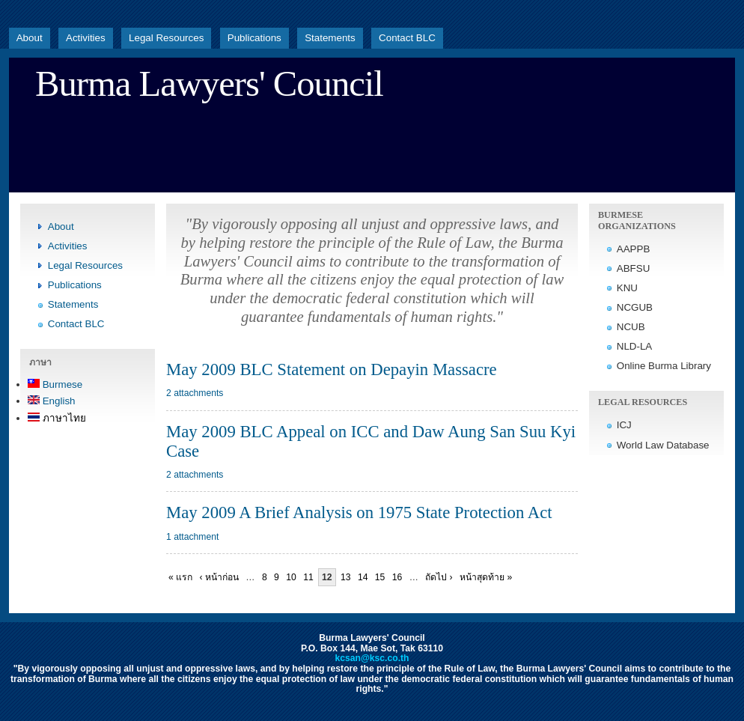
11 (308, 577)
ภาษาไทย (57, 418)
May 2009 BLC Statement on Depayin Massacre (331, 369)
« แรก (180, 577)
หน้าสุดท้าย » (486, 577)
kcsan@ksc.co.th (372, 658)
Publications (254, 37)
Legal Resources (166, 37)
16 (397, 577)
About (29, 37)
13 (346, 577)
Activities (86, 37)
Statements (330, 37)
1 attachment (192, 537)
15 (380, 577)
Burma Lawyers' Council (209, 84)
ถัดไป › (438, 577)
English (52, 401)
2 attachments (194, 393)
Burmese (55, 384)
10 (291, 577)
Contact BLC (407, 37)
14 (363, 577)
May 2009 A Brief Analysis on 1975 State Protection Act (359, 512)
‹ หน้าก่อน (219, 577)
